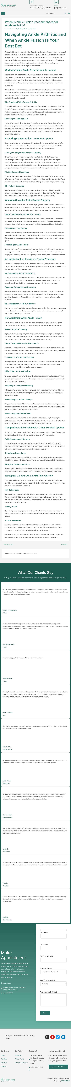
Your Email (53, 946)
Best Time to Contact (53, 982)
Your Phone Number (53, 958)
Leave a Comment (11, 29)
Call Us (56, 5)
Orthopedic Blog (23, 29)
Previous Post (7, 545)
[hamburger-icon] (3, 13)
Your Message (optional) (53, 998)
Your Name (53, 935)
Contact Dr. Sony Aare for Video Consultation (21, 553)
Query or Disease (53, 970)
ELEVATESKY (65, 1081)
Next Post (65, 545)
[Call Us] (56, 2)
